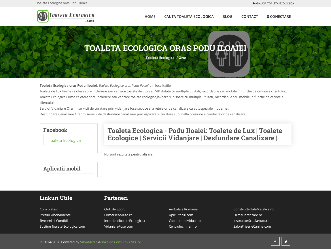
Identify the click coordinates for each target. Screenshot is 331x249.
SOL (141, 242)
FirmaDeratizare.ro (247, 215)
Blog (228, 16)
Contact (249, 16)
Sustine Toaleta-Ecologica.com (62, 226)
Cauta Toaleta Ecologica (189, 16)
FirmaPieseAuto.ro (118, 215)
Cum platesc (49, 209)
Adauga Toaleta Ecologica (273, 3)
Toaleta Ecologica (160, 57)
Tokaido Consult (114, 242)
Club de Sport (114, 209)
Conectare (279, 16)
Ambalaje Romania (183, 209)
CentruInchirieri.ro (183, 226)
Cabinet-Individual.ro (185, 220)
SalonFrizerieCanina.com (252, 226)
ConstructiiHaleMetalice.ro (253, 209)
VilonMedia (88, 242)
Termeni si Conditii (54, 220)
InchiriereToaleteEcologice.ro (126, 220)
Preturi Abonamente (55, 215)
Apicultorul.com (181, 215)
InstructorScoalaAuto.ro (251, 220)
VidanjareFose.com (118, 226)
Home (150, 16)
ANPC (133, 242)
